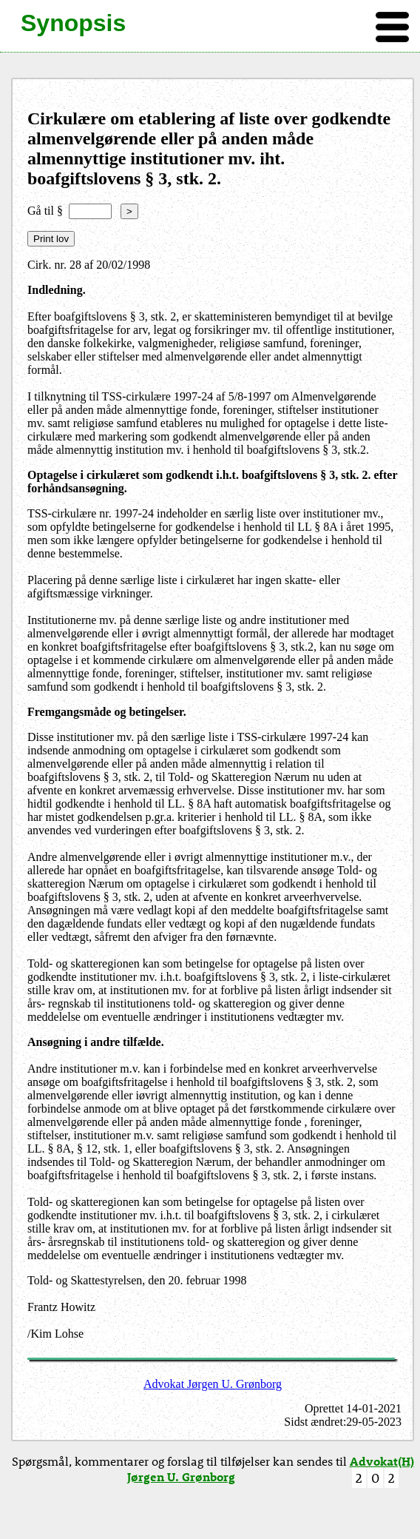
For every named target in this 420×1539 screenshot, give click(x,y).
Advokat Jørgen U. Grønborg (212, 1384)
